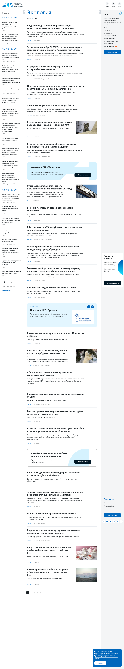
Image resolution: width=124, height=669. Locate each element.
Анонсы (29, 115)
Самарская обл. (45, 156)
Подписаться (83, 175)
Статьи (29, 137)
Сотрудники (108, 33)
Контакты (107, 30)
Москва (42, 115)
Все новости (6, 291)
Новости (29, 40)
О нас (105, 27)
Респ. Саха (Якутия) (46, 239)
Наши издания (108, 43)
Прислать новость (109, 38)
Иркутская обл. (45, 79)
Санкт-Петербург (45, 365)
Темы (29, 18)
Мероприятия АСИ (110, 36)
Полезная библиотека (111, 41)
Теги (35, 18)
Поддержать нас (109, 46)
